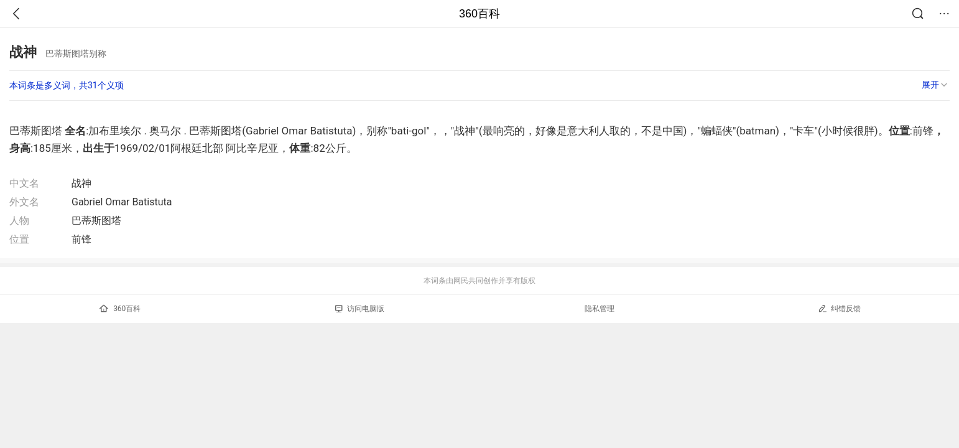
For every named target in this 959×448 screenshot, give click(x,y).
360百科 (479, 13)
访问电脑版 (359, 308)
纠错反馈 (839, 308)
